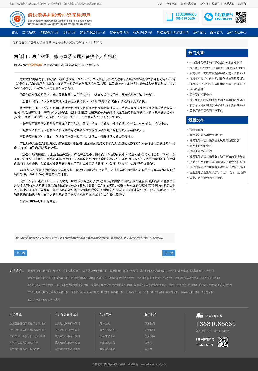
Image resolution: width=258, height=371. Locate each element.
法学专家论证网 (72, 270)
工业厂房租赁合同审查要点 (206, 110)
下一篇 (168, 253)
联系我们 (229, 3)
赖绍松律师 (196, 89)
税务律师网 (117, 292)
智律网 (204, 3)
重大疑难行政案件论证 (67, 342)
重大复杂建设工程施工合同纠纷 (27, 323)
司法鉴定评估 (107, 349)
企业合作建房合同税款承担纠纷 (27, 329)
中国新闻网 (34, 65)
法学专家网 (207, 292)
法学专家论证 (188, 3)
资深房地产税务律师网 (121, 277)
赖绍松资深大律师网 (39, 270)
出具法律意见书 (108, 329)
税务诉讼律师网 (190, 292)
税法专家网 (172, 292)
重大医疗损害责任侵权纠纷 (25, 349)
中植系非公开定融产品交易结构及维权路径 (216, 62)
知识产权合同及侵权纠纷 (24, 342)
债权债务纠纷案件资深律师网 (32, 42)
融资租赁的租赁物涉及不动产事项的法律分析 (217, 99)
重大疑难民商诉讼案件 (67, 349)
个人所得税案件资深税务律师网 (154, 277)
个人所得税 (94, 42)
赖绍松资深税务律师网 (40, 285)
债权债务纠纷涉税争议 (69, 42)
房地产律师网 (133, 292)
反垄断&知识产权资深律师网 (150, 285)
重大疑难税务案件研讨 (67, 323)
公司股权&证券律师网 (95, 270)
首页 (159, 3)
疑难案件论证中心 (201, 94)
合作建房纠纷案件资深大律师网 (196, 270)
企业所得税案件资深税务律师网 (89, 277)
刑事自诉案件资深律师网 (85, 292)
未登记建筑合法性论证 (67, 329)
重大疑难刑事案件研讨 (67, 336)
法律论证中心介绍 (201, 151)
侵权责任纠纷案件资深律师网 (215, 285)
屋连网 (216, 3)
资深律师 (171, 3)
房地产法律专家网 (153, 292)
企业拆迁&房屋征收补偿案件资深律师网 (197, 277)
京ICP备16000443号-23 (153, 364)
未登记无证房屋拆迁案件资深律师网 (48, 292)
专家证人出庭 (107, 342)
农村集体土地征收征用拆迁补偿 (27, 336)
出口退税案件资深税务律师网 (72, 285)
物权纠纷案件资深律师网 (183, 285)
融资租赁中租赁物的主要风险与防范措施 (214, 140)
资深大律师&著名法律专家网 (44, 299)
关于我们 (243, 3)
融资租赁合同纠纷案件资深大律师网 (48, 277)
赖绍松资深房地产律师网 (124, 270)
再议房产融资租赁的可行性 (206, 135)
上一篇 (20, 253)
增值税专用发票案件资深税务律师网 (111, 285)
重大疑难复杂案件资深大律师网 (158, 270)
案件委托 (105, 323)
